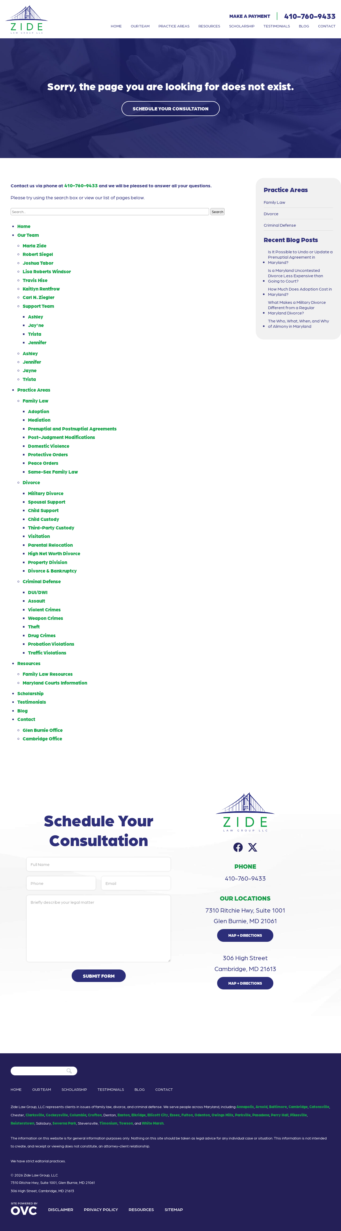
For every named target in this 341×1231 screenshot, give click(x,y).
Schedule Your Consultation (171, 108)
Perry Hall (280, 1114)
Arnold (261, 1106)
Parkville (243, 1114)
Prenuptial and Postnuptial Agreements (72, 428)
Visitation (39, 536)
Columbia (78, 1114)
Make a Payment (249, 16)
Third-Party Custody (51, 527)
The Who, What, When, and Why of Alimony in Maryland (298, 323)
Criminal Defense (42, 581)
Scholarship (241, 25)
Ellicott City (157, 1114)
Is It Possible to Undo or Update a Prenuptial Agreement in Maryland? (300, 257)
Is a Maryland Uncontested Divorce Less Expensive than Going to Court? (295, 276)
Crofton (95, 1114)
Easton (123, 1114)
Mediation (39, 420)
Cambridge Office (42, 738)
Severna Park (64, 1123)
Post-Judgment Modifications (61, 437)
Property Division (47, 562)
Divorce (31, 482)
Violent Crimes (44, 609)
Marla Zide (34, 245)
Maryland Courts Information (55, 682)
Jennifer (37, 342)
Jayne (29, 370)
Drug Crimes (42, 635)
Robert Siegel (38, 254)
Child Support (43, 510)
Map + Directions (245, 935)
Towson (126, 1123)
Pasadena (260, 1114)
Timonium (108, 1123)
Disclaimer (60, 1209)
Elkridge (138, 1114)
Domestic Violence (48, 446)
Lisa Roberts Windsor (47, 271)
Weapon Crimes (45, 618)
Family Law (35, 400)
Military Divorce (45, 493)
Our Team (140, 25)
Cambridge (298, 1106)
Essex (175, 1114)
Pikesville (298, 1114)
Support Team (38, 306)
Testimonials (276, 25)
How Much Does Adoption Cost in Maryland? (300, 291)
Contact (327, 25)
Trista (34, 334)
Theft (34, 626)
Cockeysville (57, 1114)
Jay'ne (36, 325)
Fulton (187, 1114)
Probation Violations (51, 644)
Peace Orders (43, 463)
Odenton (202, 1114)
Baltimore (278, 1106)
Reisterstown (22, 1123)
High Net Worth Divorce (54, 553)
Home (116, 25)
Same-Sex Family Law (53, 472)
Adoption (38, 411)
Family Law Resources (48, 674)
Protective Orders (48, 454)
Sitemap (174, 1209)
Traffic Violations (47, 652)
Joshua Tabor (38, 263)
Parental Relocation (50, 545)
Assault (36, 601)
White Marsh (153, 1123)
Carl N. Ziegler (38, 297)
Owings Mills (222, 1114)
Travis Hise (35, 280)
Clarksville (35, 1114)
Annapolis (245, 1106)
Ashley (35, 316)
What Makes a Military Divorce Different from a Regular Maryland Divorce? (297, 308)
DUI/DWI (37, 592)
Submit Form (99, 976)
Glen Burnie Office (43, 730)
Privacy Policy (101, 1209)
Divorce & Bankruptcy (52, 570)
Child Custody (43, 519)
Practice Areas (174, 25)
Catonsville (319, 1106)
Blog (304, 25)
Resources (209, 25)
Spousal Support (46, 502)
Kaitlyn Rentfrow (41, 288)
